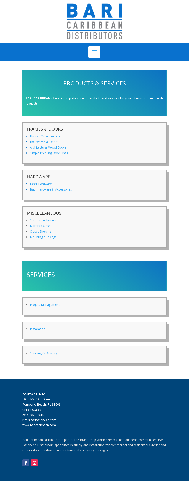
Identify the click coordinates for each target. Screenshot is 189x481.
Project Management (45, 305)
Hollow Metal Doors (44, 142)
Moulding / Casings (43, 237)
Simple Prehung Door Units (49, 153)
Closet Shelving (40, 231)
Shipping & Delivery (43, 353)
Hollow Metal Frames (45, 136)
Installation (37, 329)
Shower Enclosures (43, 220)
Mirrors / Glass (40, 226)
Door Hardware (41, 184)
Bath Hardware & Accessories (51, 189)
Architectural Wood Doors (48, 147)
